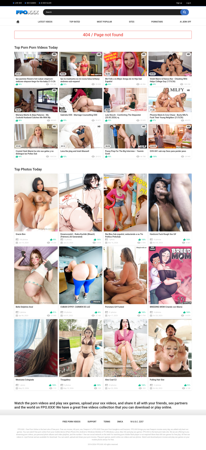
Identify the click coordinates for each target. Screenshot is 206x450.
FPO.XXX (100, 444)
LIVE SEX (18, 3)
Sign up (179, 3)
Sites (131, 22)
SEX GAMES (31, 3)
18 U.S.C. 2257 (136, 422)
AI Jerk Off (185, 22)
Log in (188, 3)
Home (17, 21)
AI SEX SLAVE (46, 3)
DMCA (120, 422)
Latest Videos (45, 22)
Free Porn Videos (71, 422)
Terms (107, 422)
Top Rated (74, 22)
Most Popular (104, 22)
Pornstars (157, 22)
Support (92, 422)
